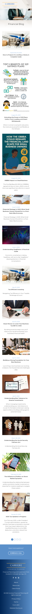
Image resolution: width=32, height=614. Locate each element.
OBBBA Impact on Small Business (16, 180)
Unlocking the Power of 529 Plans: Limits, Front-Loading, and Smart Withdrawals (16, 119)
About (16, 582)
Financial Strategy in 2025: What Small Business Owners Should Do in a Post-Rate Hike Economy (16, 211)
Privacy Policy (16, 599)
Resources (16, 585)
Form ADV (16, 605)
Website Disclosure (16, 608)
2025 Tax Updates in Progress (16, 516)
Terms (16, 602)
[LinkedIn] (15, 577)
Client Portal (16, 588)
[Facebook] (13, 577)
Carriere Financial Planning (17, 593)
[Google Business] (18, 577)
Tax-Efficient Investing (16, 289)
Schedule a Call (16, 553)
